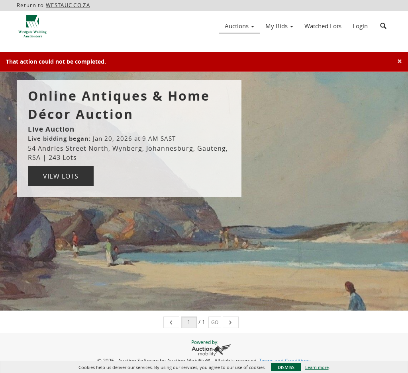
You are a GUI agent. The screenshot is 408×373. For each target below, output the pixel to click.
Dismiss (286, 367)
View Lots (60, 176)
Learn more (317, 367)
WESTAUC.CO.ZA (68, 5)
